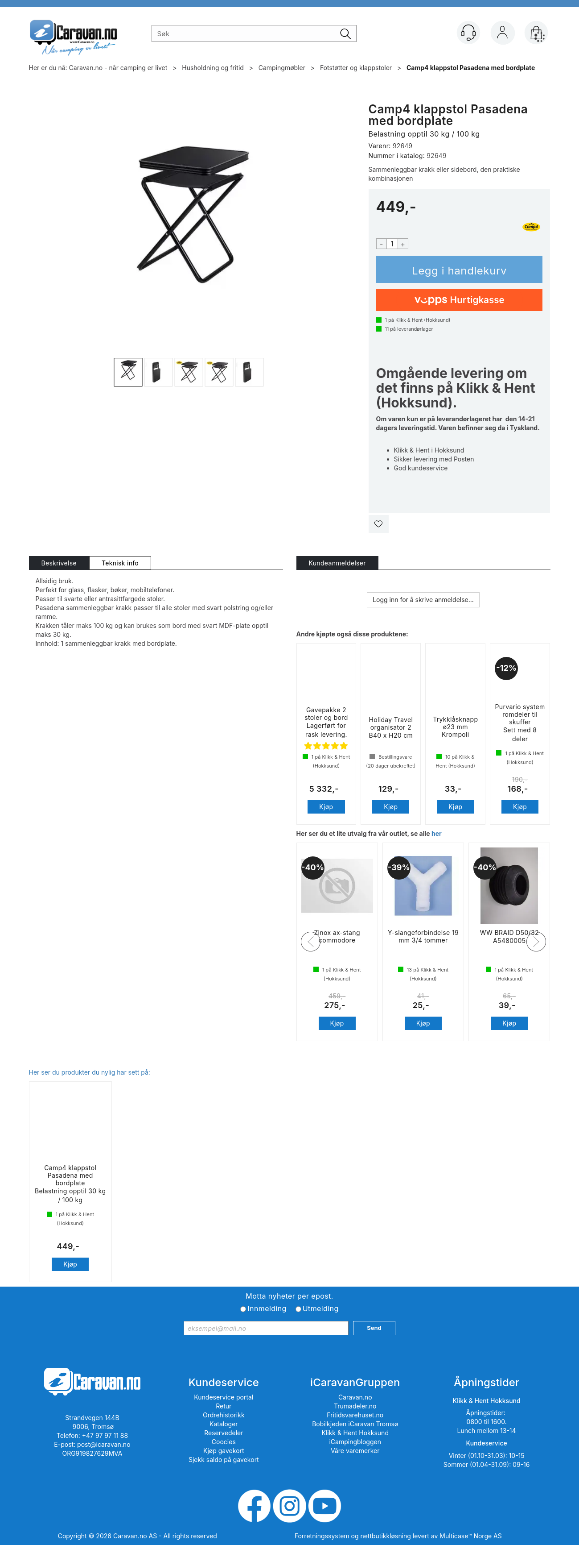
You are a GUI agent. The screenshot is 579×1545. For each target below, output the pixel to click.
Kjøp (459, 269)
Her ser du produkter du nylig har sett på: (89, 1072)
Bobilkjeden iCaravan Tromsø (355, 1424)
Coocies (224, 1441)
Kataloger (223, 1424)
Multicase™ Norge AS (470, 1536)
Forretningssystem (322, 1536)
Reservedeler (223, 1433)
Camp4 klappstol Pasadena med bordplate (471, 67)
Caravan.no (355, 1397)
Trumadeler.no (355, 1406)
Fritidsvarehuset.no (355, 1415)
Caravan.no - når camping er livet (118, 67)
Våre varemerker (355, 1450)
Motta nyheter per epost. (289, 1296)
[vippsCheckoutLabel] (459, 300)
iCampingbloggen (355, 1441)
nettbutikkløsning (385, 1536)
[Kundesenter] (468, 33)
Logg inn (502, 34)
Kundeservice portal (223, 1397)
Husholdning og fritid (213, 67)
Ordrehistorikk (224, 1415)
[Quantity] (392, 243)
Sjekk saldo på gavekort (224, 1459)
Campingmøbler (282, 67)
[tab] (59, 563)
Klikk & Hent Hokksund (354, 1433)
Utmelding (321, 1308)
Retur (223, 1406)
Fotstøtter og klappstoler (356, 67)
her (436, 833)
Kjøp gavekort (223, 1450)
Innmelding (266, 1308)
